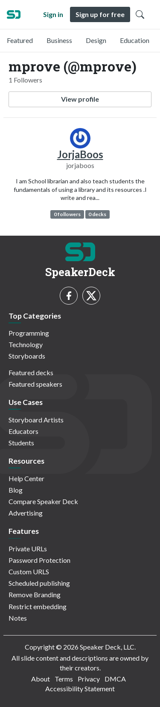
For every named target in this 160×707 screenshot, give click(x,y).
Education (134, 40)
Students (21, 443)
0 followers (67, 214)
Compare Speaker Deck (43, 501)
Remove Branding (35, 594)
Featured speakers (35, 384)
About (40, 679)
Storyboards (27, 356)
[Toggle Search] (140, 14)
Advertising (26, 513)
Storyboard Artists (36, 420)
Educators (23, 431)
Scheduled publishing (39, 583)
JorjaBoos (80, 154)
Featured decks (31, 372)
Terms (64, 679)
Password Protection (39, 560)
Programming (29, 333)
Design (96, 40)
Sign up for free (100, 14)
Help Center (26, 478)
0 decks (97, 214)
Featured (20, 40)
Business (59, 40)
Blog (16, 490)
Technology (26, 344)
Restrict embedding (38, 606)
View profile (80, 99)
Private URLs (28, 549)
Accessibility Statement (80, 688)
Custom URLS (29, 571)
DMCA (115, 679)
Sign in (53, 14)
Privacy (89, 679)
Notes (18, 618)
